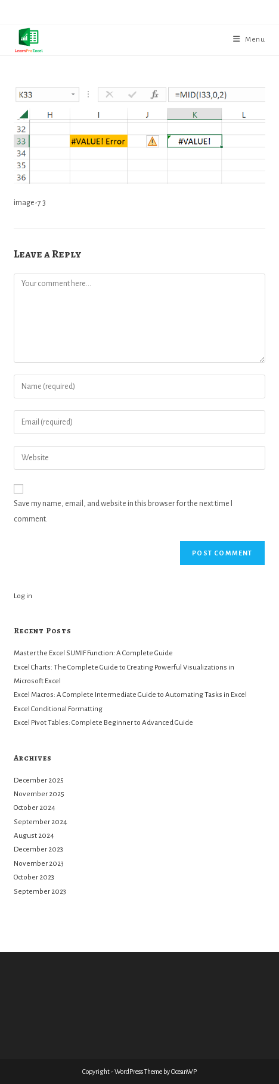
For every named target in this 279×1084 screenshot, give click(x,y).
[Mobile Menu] (249, 39)
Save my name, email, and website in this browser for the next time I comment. (123, 511)
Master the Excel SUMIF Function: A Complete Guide (93, 653)
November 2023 (39, 864)
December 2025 (39, 780)
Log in (23, 596)
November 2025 (39, 794)
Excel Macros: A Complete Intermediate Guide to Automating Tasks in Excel (130, 695)
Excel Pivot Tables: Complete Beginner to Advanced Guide (103, 723)
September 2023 (40, 892)
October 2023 (34, 877)
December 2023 (38, 849)
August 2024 (34, 836)
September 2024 (40, 822)
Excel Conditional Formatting (58, 709)
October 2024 (34, 808)
